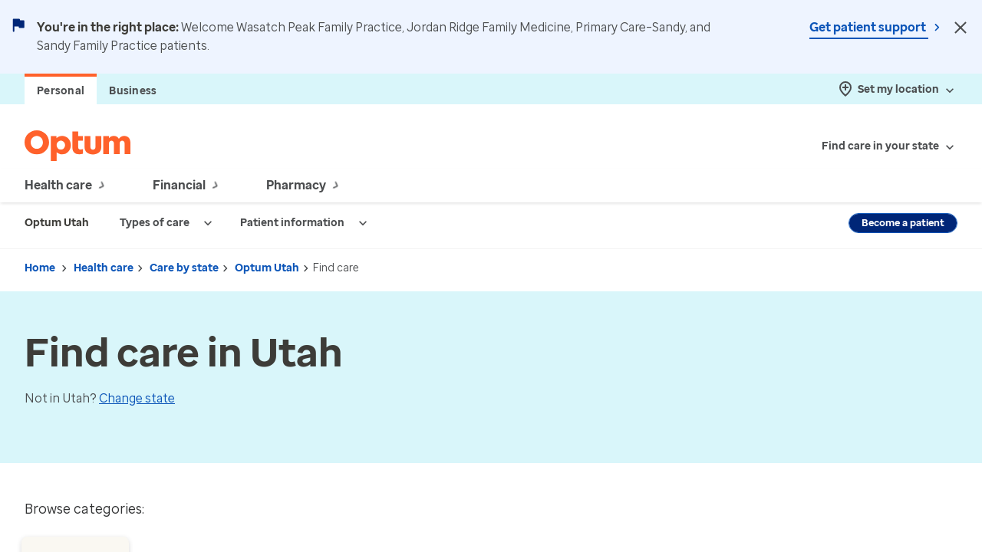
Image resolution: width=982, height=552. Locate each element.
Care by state (184, 267)
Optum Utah (267, 267)
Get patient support (868, 27)
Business (133, 90)
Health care (103, 267)
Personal (60, 90)
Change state (137, 398)
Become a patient (903, 222)
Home (40, 267)
